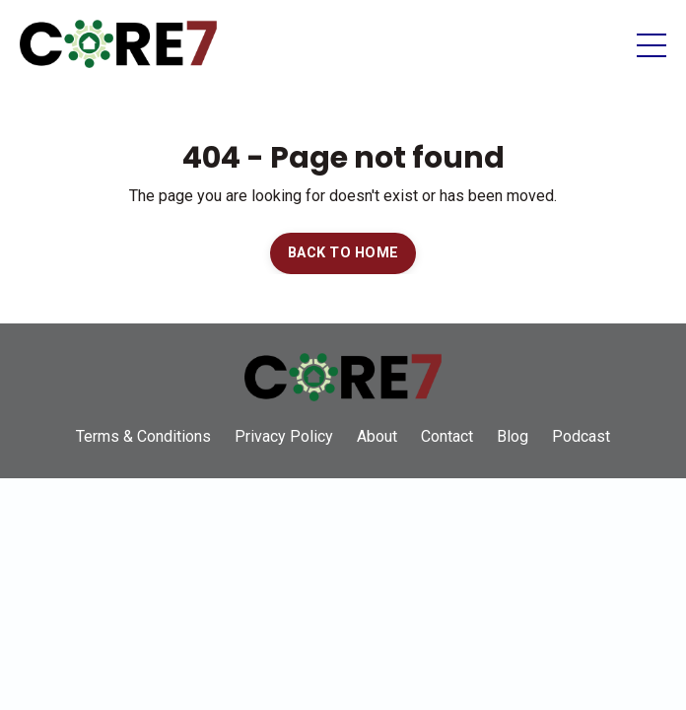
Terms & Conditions (143, 436)
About (377, 436)
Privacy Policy (284, 436)
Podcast (581, 436)
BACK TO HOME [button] (343, 253)
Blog (512, 436)
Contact (447, 436)
